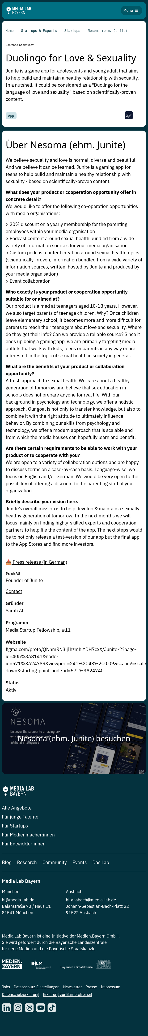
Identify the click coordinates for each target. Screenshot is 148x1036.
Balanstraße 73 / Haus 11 (26, 906)
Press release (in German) (39, 562)
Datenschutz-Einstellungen (36, 987)
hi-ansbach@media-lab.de (91, 900)
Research (27, 862)
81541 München (17, 912)
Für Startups (15, 826)
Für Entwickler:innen (24, 843)
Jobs (6, 987)
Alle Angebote (17, 808)
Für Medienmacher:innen (28, 834)
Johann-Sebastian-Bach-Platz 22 (97, 906)
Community (54, 862)
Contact (14, 591)
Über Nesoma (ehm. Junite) (65, 144)
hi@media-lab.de (18, 900)
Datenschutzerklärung (20, 994)
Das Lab (101, 862)
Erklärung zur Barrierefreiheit (67, 994)
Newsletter (72, 987)
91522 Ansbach (81, 912)
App (11, 116)
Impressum (110, 987)
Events (79, 862)
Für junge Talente (20, 817)
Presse (91, 987)
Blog (6, 862)
